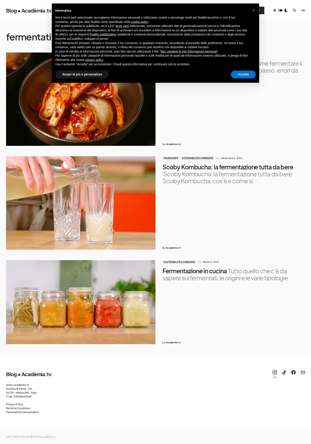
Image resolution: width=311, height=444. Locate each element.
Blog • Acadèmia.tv (28, 10)
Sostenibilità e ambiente (197, 158)
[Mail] (303, 374)
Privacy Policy (14, 404)
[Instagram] (275, 374)
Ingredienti (171, 158)
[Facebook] (293, 374)
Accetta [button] (243, 74)
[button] (280, 10)
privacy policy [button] (94, 60)
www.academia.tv (17, 385)
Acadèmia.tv (48, 436)
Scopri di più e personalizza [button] (82, 74)
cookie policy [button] (139, 22)
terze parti (122, 26)
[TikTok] (284, 374)
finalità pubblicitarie (103, 34)
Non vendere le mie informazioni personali (188, 51)
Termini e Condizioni (18, 408)
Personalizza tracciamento (22, 412)
